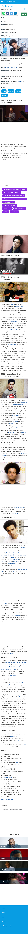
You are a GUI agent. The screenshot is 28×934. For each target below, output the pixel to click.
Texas (13, 571)
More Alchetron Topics (7, 799)
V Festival (8, 553)
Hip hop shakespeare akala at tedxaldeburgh (14, 189)
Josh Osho (15, 513)
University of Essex (10, 662)
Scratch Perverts (12, 563)
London (15, 67)
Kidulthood (13, 736)
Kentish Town (9, 67)
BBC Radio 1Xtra (11, 345)
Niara (16, 762)
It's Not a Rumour (15, 321)
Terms (3, 912)
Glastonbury (20, 553)
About (3, 908)
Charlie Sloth (11, 432)
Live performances (9, 202)
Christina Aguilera (14, 559)
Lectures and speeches (10, 205)
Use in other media (19, 208)
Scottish (13, 304)
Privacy (4, 917)
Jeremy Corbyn (9, 685)
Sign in (24, 14)
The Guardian (22, 697)
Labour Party (21, 683)
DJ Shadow (16, 561)
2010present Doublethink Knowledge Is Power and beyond (14, 199)
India (11, 653)
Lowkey (20, 81)
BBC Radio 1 (13, 330)
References (14, 212)
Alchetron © (6, 926)
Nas (21, 601)
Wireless (14, 553)
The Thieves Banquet (18, 507)
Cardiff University (16, 667)
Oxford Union (12, 675)
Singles (5, 212)
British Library (15, 415)
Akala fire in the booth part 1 (11, 192)
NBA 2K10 (17, 740)
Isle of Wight (11, 557)
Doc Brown (15, 421)
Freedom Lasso (13, 364)
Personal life (7, 208)
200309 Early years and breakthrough (14, 195)
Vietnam (23, 547)
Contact (4, 921)
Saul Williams (16, 428)
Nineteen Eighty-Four (18, 404)
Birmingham (17, 615)
